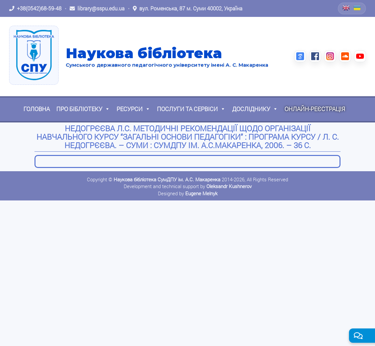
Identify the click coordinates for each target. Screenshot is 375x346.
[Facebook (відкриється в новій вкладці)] (315, 56)
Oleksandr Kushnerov (229, 186)
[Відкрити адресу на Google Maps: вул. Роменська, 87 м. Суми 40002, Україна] (188, 8)
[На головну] (34, 55)
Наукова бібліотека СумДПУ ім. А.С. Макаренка (167, 179)
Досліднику (255, 109)
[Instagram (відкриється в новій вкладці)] (330, 56)
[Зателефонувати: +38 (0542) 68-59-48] (35, 8)
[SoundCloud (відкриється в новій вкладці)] (345, 56)
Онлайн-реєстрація (315, 109)
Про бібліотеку (83, 109)
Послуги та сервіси (191, 109)
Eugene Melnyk (201, 193)
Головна (36, 109)
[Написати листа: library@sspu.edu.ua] (97, 8)
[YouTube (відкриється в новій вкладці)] (360, 56)
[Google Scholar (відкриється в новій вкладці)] (300, 56)
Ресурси (133, 109)
